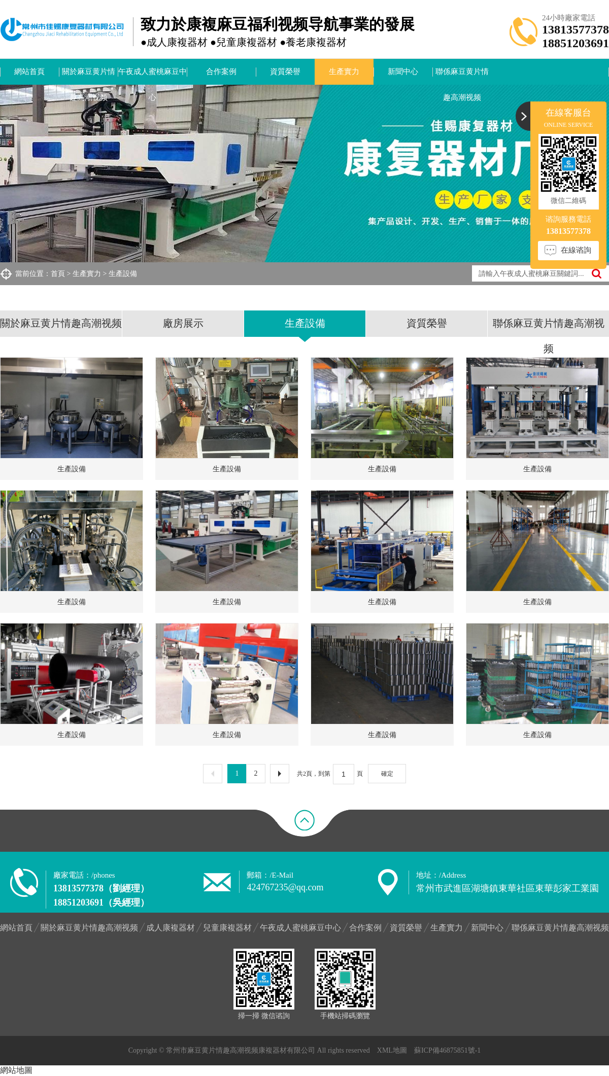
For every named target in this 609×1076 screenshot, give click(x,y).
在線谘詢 (576, 250)
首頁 (58, 273)
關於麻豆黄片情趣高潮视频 (88, 76)
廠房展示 (183, 323)
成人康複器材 (170, 927)
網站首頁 (29, 71)
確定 (387, 773)
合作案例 (221, 71)
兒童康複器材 (227, 927)
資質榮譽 (285, 71)
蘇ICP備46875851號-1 (447, 1050)
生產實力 (344, 71)
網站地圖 (16, 1070)
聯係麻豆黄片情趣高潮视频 (462, 76)
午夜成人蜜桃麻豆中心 (152, 76)
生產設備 (123, 273)
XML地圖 (392, 1050)
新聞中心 (403, 71)
